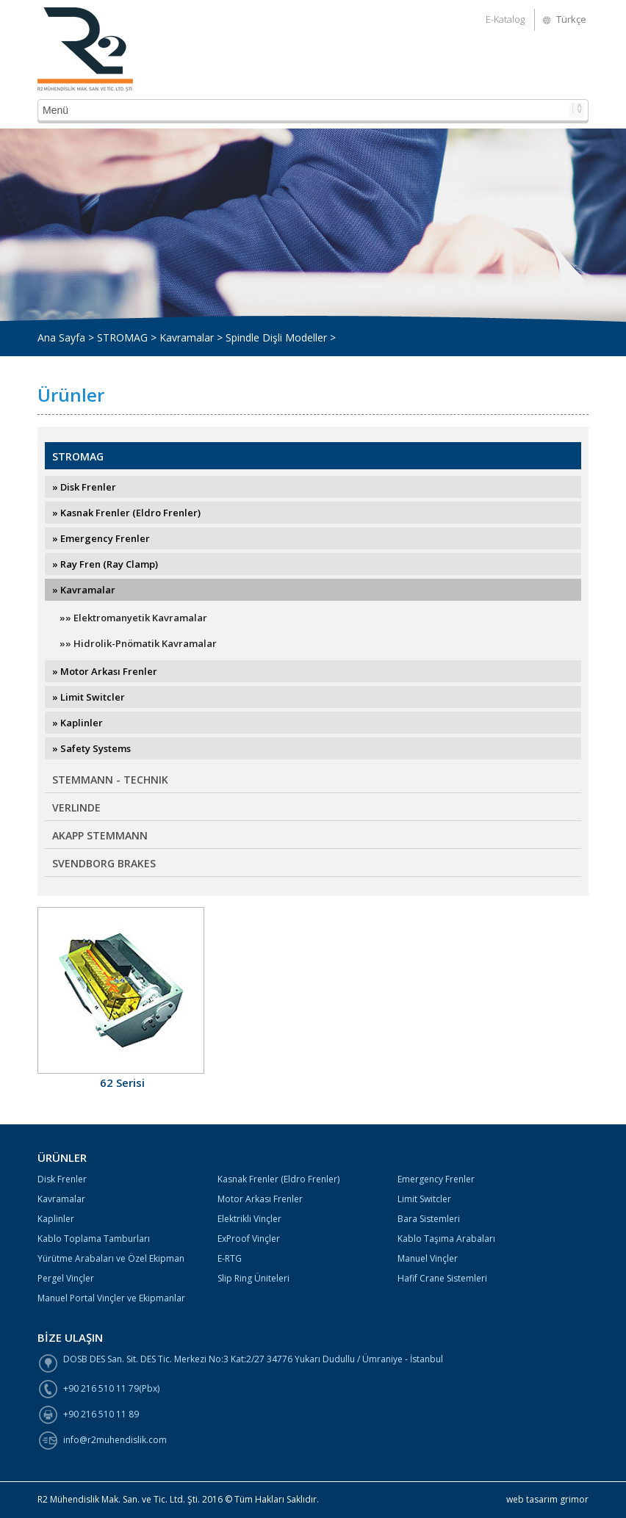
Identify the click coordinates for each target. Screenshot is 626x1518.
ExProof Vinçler (248, 1238)
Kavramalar (61, 1199)
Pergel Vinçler (65, 1278)
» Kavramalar (83, 589)
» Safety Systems (91, 748)
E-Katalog (505, 19)
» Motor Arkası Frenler (104, 671)
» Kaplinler (77, 722)
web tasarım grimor (547, 1499)
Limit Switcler (424, 1199)
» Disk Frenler (84, 487)
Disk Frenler (62, 1179)
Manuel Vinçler (427, 1258)
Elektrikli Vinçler (249, 1218)
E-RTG (229, 1258)
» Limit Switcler (88, 697)
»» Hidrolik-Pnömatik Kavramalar (138, 643)
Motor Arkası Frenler (260, 1199)
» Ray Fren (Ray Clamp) (105, 564)
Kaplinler (55, 1218)
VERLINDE (76, 807)
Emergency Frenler (436, 1179)
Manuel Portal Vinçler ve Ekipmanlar (111, 1298)
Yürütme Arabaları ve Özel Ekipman (110, 1258)
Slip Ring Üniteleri (253, 1278)
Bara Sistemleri (428, 1218)
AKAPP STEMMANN (100, 835)
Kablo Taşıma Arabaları (446, 1238)
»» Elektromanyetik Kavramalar (133, 617)
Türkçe (571, 19)
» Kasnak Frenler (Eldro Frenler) (126, 512)
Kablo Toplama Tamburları (93, 1238)
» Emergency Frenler (101, 538)
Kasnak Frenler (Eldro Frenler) (278, 1179)
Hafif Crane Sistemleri (442, 1278)
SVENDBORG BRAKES (104, 863)
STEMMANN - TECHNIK (110, 780)
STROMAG (78, 456)
